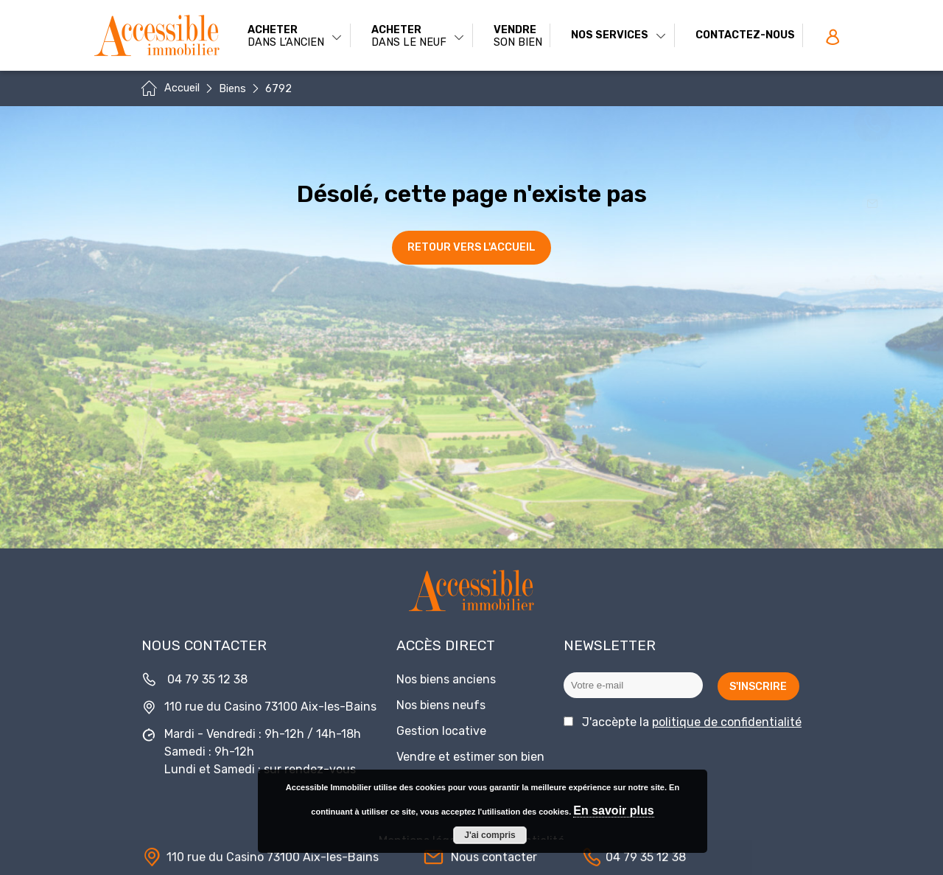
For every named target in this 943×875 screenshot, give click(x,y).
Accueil (182, 88)
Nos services (619, 35)
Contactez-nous (745, 35)
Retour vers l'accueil (471, 247)
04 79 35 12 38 (207, 679)
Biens (232, 89)
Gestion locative (441, 731)
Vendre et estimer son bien (470, 757)
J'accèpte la (692, 722)
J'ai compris (490, 835)
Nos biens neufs (440, 705)
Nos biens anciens (446, 679)
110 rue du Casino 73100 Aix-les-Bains (270, 707)
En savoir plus (613, 810)
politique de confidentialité (727, 722)
